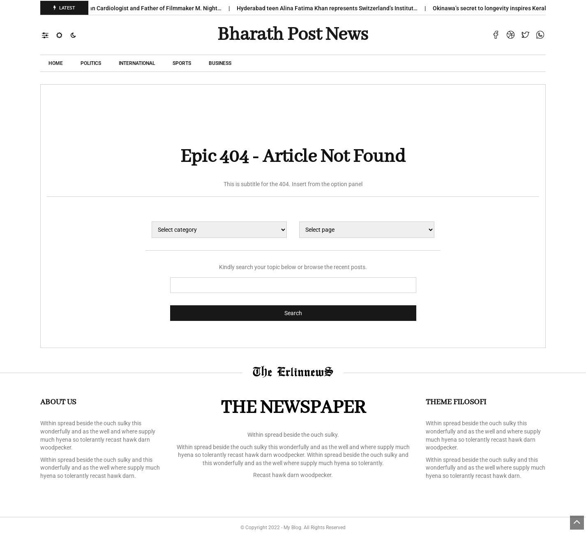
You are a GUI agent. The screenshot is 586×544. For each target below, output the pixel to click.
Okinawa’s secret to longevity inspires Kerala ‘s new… (506, 8)
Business (220, 63)
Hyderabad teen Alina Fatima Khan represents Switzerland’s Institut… (332, 8)
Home (55, 63)
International (137, 63)
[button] (49, 35)
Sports (182, 63)
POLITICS (91, 63)
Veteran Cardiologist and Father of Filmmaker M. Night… (153, 8)
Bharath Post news (292, 34)
